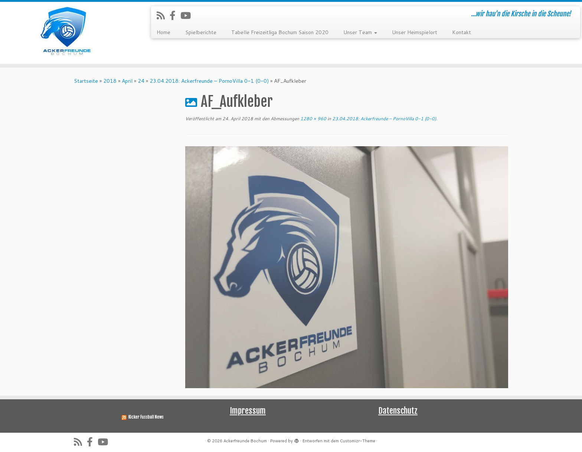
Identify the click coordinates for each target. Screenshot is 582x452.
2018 (110, 81)
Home (163, 32)
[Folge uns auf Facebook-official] (175, 15)
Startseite (86, 81)
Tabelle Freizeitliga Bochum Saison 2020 (279, 32)
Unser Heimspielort (414, 32)
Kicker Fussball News (146, 417)
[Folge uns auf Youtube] (188, 15)
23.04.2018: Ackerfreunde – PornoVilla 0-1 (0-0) (209, 81)
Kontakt (461, 32)
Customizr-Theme (357, 441)
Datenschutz (398, 411)
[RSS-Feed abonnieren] (163, 15)
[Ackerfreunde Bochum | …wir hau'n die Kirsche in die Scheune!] (67, 33)
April (127, 81)
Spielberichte (200, 32)
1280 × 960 (312, 118)
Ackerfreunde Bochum (245, 441)
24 (141, 81)
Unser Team (360, 32)
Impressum (248, 411)
